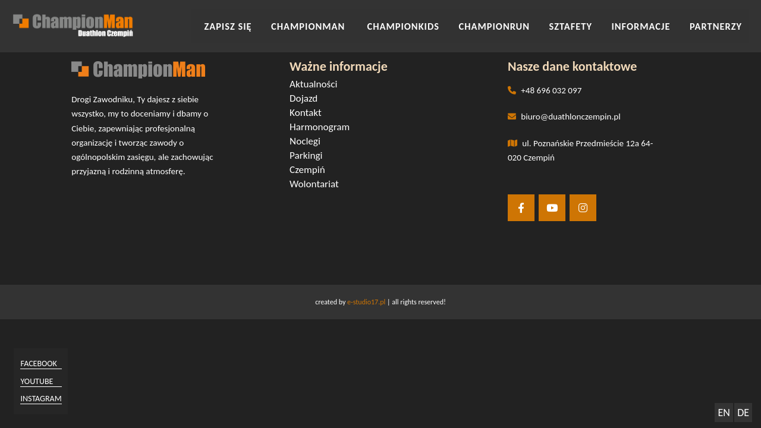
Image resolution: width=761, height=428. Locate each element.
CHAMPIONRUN (522, 23)
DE (743, 412)
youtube (41, 381)
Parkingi (309, 157)
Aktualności (316, 86)
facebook (43, 364)
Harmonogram (322, 128)
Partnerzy (718, 23)
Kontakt (309, 114)
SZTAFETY (590, 23)
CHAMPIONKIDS (441, 23)
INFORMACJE (652, 23)
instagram (45, 397)
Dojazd (307, 100)
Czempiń (311, 171)
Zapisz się (285, 23)
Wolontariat (317, 185)
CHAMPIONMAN (358, 23)
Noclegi (308, 143)
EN (723, 412)
